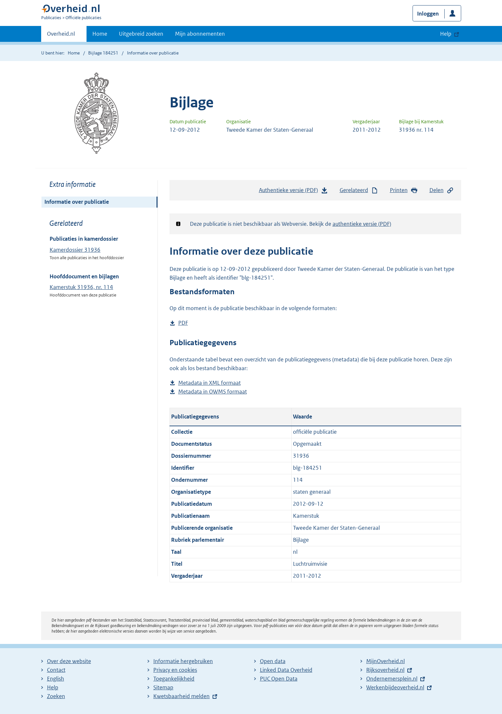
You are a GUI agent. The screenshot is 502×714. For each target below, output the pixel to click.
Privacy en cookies (175, 669)
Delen (441, 190)
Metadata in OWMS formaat (212, 391)
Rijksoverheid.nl (385, 669)
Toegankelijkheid (173, 678)
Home (99, 33)
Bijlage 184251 (103, 53)
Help (52, 687)
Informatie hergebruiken (183, 661)
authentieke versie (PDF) (362, 223)
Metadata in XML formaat (209, 383)
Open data (273, 661)
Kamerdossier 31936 (75, 249)
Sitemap (163, 687)
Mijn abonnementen (200, 33)
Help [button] (445, 33)
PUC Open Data (279, 678)
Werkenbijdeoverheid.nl (395, 687)
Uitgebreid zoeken (141, 33)
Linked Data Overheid (286, 669)
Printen (404, 190)
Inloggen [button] (428, 13)
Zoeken (56, 696)
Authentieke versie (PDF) (293, 192)
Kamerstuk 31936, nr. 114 (81, 287)
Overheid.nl (61, 36)
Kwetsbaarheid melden (181, 696)
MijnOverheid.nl (385, 661)
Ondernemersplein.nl (391, 678)
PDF (183, 323)
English (55, 678)
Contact (56, 669)
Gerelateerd (359, 190)
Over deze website (69, 661)
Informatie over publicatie (76, 201)
